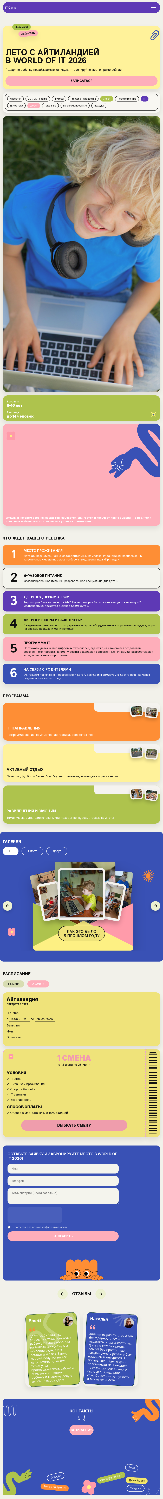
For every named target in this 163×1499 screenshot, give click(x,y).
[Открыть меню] (153, 7)
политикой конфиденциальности (48, 1230)
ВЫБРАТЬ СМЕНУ (74, 1129)
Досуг (57, 855)
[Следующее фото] (155, 910)
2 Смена (38, 988)
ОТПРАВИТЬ (63, 1240)
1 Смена (13, 988)
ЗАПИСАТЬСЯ (81, 81)
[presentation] (35, 1219)
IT (10, 855)
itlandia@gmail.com (111, 1481)
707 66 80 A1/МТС (55, 1491)
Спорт (32, 855)
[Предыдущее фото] (7, 910)
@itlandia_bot (137, 1484)
